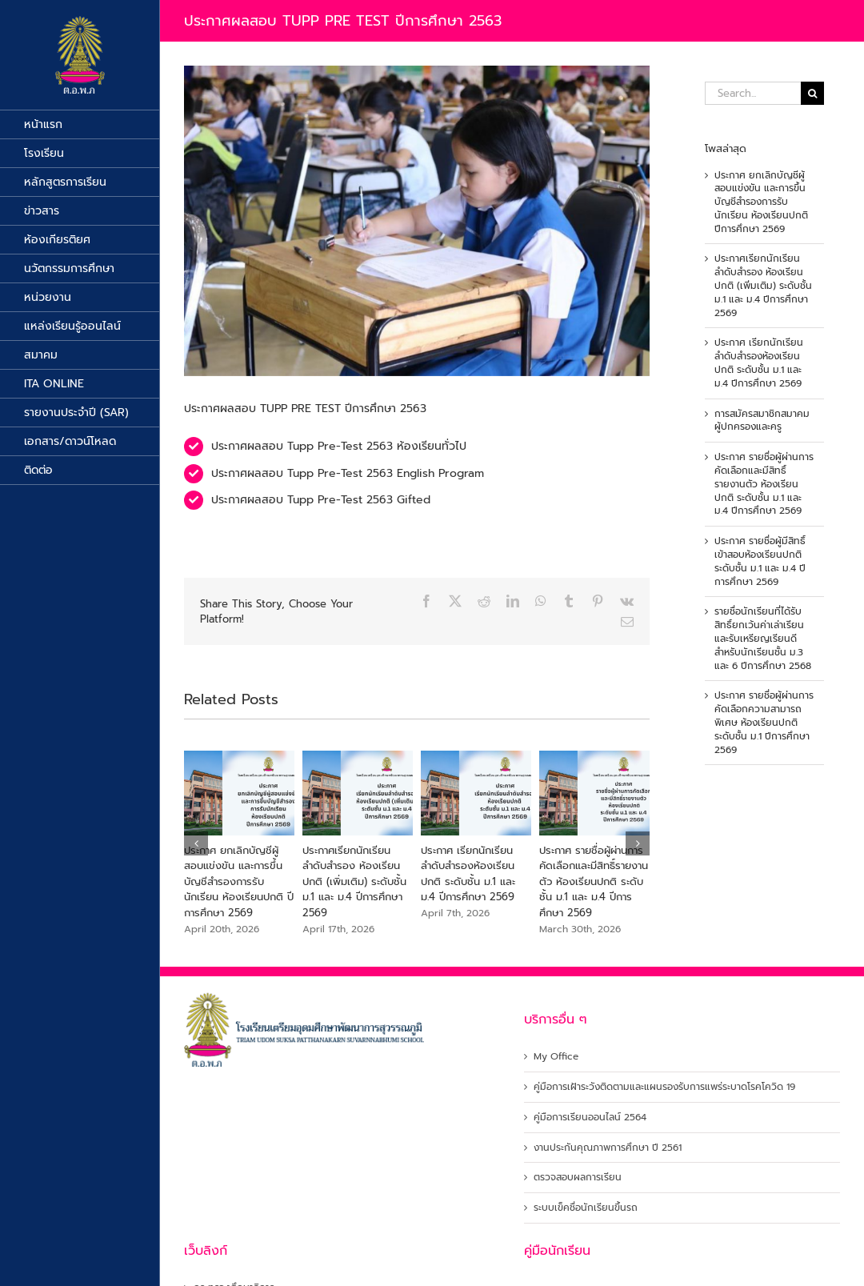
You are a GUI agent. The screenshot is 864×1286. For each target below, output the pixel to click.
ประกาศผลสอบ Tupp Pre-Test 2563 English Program (347, 473)
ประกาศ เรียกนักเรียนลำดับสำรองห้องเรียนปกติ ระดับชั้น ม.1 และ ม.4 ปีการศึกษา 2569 (468, 874)
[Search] (812, 93)
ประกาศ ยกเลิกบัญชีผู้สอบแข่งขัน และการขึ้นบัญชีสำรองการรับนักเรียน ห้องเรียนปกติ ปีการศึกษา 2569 (239, 881)
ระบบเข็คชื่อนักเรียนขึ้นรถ (586, 1208)
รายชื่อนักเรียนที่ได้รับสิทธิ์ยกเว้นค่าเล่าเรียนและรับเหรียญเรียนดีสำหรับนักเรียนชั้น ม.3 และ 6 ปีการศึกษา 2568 (762, 638)
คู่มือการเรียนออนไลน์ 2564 (590, 1117)
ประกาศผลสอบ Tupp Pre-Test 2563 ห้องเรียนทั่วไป (338, 446)
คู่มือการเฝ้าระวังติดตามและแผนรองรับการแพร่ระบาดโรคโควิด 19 (664, 1087)
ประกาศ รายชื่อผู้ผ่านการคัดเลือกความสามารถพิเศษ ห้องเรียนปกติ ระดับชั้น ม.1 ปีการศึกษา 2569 (764, 722)
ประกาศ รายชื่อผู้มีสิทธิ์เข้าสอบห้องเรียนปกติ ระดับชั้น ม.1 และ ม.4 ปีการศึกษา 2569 (760, 561)
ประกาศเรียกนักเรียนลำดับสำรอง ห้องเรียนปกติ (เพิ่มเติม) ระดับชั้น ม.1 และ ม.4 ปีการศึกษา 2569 (354, 881)
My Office (556, 1057)
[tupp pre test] (417, 221)
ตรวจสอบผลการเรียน (578, 1177)
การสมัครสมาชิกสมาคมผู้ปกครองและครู (762, 421)
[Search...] (753, 93)
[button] (196, 843)
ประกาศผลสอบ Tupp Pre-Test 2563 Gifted (320, 499)
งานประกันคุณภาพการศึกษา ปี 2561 (608, 1148)
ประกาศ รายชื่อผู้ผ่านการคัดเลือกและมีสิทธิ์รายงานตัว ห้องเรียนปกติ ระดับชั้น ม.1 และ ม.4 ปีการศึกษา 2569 (593, 881)
